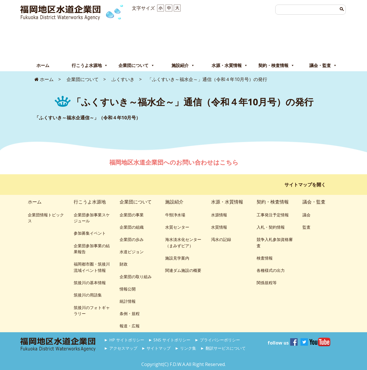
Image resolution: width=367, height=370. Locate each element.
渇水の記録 (221, 239)
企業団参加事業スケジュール (92, 218)
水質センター (177, 227)
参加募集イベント (90, 233)
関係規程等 (267, 282)
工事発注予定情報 (273, 214)
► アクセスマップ (120, 348)
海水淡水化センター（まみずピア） (183, 242)
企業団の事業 (132, 214)
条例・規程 (130, 313)
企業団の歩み (132, 239)
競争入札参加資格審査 (275, 242)
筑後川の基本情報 (90, 282)
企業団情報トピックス (46, 218)
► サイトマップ (156, 348)
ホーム (42, 65)
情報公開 (128, 289)
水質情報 (219, 227)
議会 (306, 214)
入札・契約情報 (271, 227)
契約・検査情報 (276, 65)
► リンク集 (185, 348)
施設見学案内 (177, 258)
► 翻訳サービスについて (222, 348)
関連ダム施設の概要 (183, 270)
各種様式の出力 (271, 270)
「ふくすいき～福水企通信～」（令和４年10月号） (87, 117)
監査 (306, 227)
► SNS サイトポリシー (169, 340)
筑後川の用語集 (88, 295)
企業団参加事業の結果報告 (92, 249)
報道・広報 (130, 326)
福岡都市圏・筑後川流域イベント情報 (92, 267)
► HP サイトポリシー (124, 340)
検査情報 (265, 258)
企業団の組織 (132, 227)
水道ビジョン (132, 251)
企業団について (136, 65)
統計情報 (128, 301)
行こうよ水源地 (90, 65)
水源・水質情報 (230, 65)
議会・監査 (323, 65)
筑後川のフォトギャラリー (92, 310)
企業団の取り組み (136, 276)
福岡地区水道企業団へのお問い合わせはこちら (174, 162)
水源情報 (219, 214)
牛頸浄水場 (175, 214)
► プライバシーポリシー (217, 340)
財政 (124, 264)
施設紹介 (183, 65)
